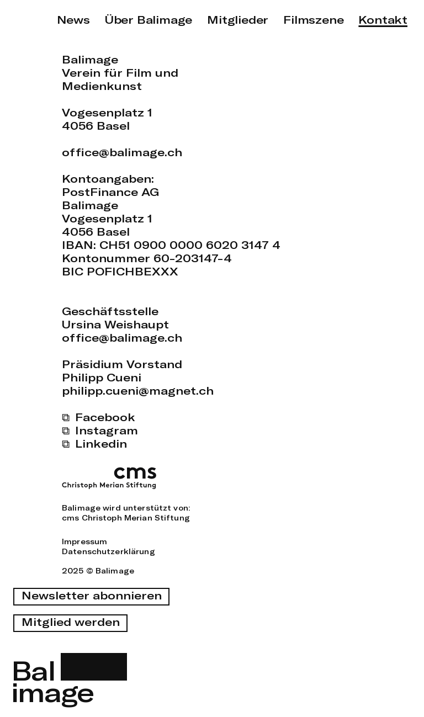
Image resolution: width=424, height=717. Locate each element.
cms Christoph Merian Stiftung (126, 517)
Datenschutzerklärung (108, 551)
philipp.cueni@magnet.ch (138, 390)
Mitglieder (237, 19)
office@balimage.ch (122, 152)
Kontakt (382, 19)
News (73, 19)
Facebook (105, 417)
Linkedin (101, 443)
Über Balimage (148, 19)
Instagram (106, 430)
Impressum (84, 541)
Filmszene (313, 19)
